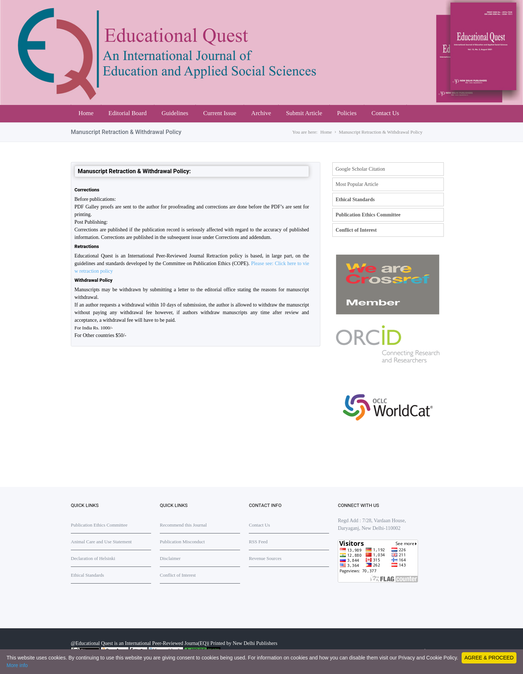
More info (17, 665)
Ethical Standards (355, 199)
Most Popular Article (357, 184)
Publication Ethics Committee (368, 215)
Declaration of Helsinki (93, 558)
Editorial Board (128, 113)
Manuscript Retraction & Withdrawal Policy (380, 132)
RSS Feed (258, 541)
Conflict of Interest (356, 230)
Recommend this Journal (183, 525)
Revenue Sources (265, 558)
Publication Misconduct (182, 541)
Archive (261, 113)
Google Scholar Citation (360, 169)
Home (86, 113)
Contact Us (385, 113)
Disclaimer (170, 558)
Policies (347, 113)
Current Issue (219, 113)
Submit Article (304, 113)
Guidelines (175, 113)
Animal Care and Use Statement (101, 541)
